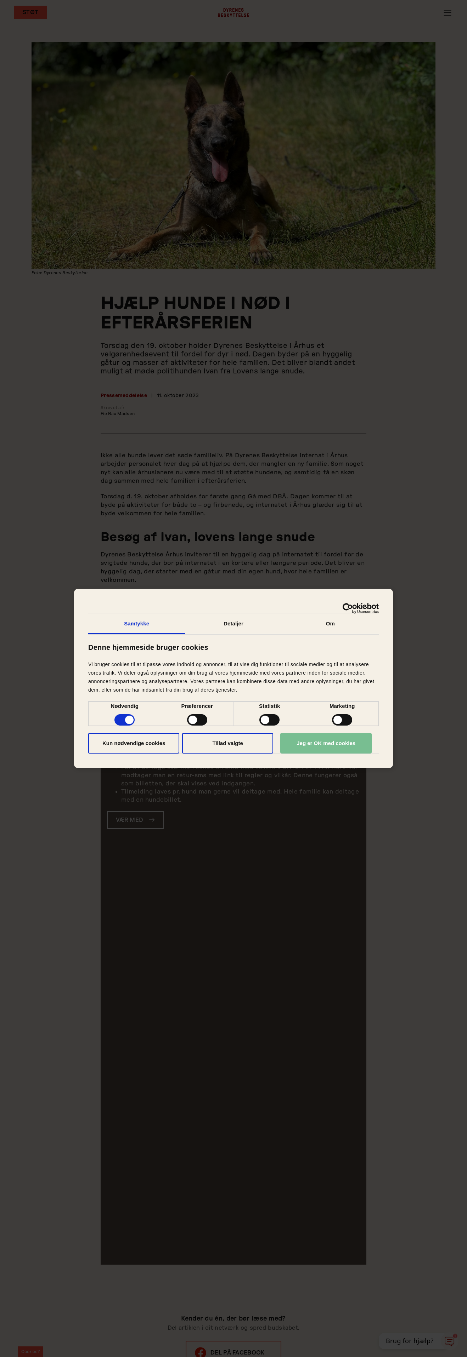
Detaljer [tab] (233, 623)
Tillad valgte (227, 743)
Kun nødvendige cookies (133, 743)
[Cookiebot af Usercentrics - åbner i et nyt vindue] (348, 608)
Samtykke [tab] (136, 623)
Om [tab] (330, 623)
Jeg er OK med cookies (326, 743)
